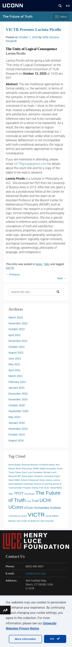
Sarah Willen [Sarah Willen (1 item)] (14, 480)
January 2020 (16, 422)
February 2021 (17, 381)
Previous (13, 274)
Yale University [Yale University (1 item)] (47, 521)
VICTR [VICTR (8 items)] (36, 514)
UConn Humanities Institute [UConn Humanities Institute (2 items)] (42, 507)
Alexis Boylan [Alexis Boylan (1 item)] (14, 465)
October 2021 (16, 346)
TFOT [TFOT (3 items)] (18, 493)
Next (61, 278)
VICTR (10, 267)
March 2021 (15, 376)
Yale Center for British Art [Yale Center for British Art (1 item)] (28, 521)
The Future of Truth (17, 17)
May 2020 (14, 417)
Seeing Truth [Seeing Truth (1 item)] (37, 488)
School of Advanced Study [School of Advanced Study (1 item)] (33, 480)
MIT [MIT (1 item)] (19, 476)
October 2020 (16, 405)
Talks (47, 264)
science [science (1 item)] (49, 480)
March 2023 (15, 317)
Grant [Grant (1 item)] (24, 472)
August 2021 (16, 352)
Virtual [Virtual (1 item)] (48, 516)
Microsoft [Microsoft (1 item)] (12, 476)
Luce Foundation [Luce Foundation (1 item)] (35, 472)
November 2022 (18, 323)
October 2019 (16, 434)
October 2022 (16, 329)
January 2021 (16, 387)
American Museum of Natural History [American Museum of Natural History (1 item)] (38, 465)
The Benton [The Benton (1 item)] (29, 494)
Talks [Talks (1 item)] (10, 494)
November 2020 (18, 399)
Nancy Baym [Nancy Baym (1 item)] (27, 476)
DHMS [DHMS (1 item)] (36, 468)
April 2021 (14, 370)
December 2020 (18, 393)
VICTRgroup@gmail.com (30, 164)
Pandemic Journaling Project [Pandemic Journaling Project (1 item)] (47, 476)
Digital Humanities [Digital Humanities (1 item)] (48, 468)
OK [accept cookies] (55, 638)
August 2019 (16, 440)
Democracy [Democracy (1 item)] (27, 468)
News (39, 264)
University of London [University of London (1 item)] (17, 516)
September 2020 (18, 411)
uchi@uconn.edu (36, 573)
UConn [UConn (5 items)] (15, 507)
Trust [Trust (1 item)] (28, 501)
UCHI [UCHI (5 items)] (45, 500)
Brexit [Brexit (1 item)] (18, 468)
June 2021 (14, 358)
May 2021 (14, 364)
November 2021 (18, 340)
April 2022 (14, 335)
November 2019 (18, 428)
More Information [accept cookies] (25, 639)
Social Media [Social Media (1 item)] (56, 488)
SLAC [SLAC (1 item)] (47, 488)
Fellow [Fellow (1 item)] (18, 472)
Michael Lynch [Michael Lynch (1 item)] (50, 472)
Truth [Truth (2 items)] (35, 500)
